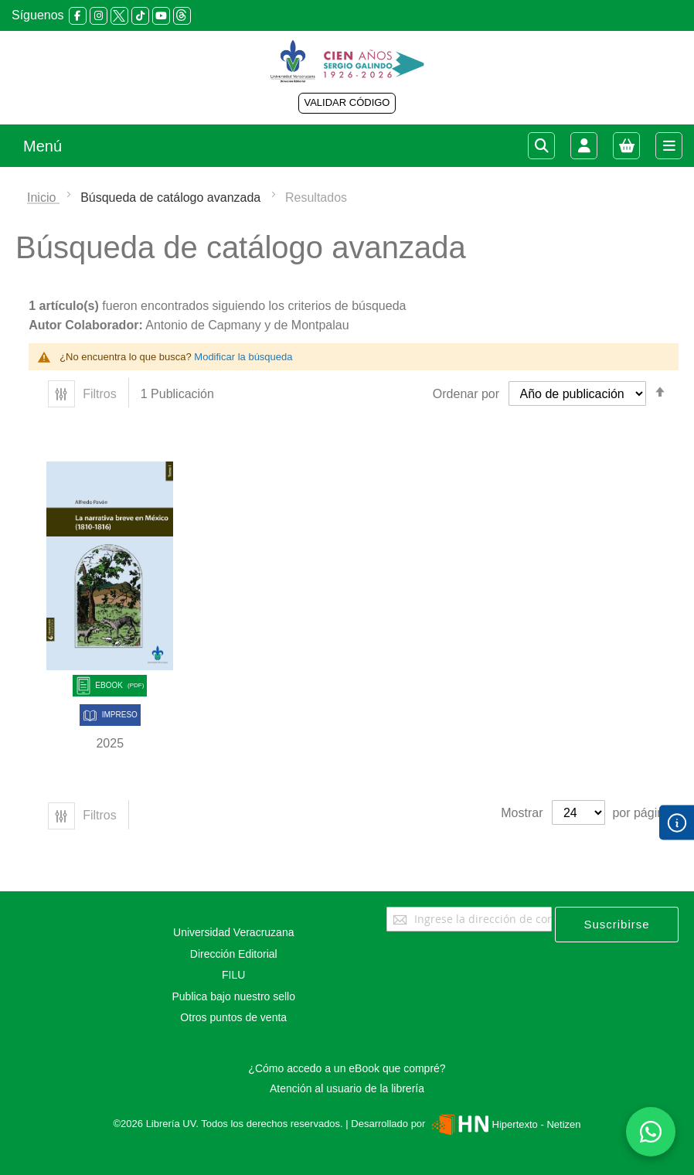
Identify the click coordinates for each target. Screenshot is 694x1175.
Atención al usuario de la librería (347, 1088)
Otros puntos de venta (233, 1017)
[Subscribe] (617, 924)
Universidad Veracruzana (233, 932)
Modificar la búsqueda (243, 357)
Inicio (43, 197)
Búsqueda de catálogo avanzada (172, 197)
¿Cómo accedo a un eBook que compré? (346, 1068)
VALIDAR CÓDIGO (347, 102)
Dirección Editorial (233, 954)
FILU (233, 975)
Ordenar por (466, 393)
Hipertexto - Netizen (504, 1124)
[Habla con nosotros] (650, 1131)
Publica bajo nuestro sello (233, 996)
